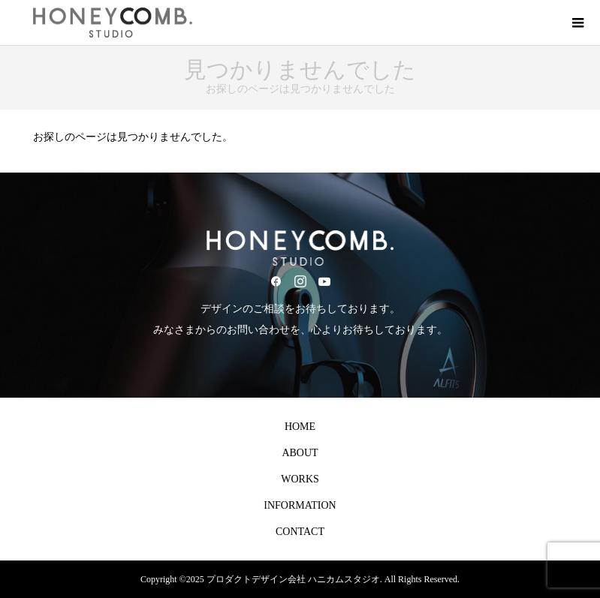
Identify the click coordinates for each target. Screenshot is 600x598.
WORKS (300, 479)
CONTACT (300, 531)
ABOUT (300, 452)
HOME (300, 426)
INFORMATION (300, 505)
